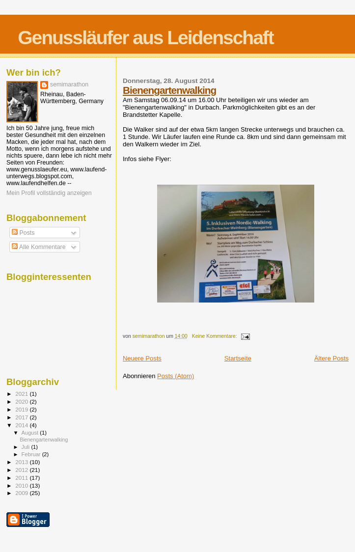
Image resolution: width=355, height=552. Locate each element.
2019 (22, 409)
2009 (22, 493)
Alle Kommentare (38, 247)
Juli (26, 447)
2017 (22, 417)
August (31, 433)
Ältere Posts (331, 358)
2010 (22, 485)
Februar (32, 454)
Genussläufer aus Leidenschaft (145, 37)
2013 (22, 462)
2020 (22, 401)
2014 (22, 425)
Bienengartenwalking (169, 90)
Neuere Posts (142, 358)
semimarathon (69, 84)
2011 (22, 477)
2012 (22, 470)
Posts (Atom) (175, 376)
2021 (22, 393)
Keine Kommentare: (215, 336)
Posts (23, 232)
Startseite (237, 358)
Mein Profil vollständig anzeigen (49, 193)
